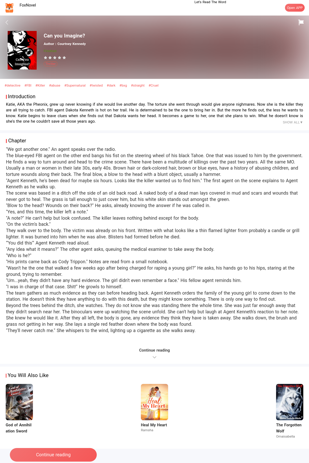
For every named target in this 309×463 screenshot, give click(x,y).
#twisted (97, 85)
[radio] (46, 57)
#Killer (40, 85)
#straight (138, 85)
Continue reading (53, 454)
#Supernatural (75, 85)
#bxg (123, 85)
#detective (13, 85)
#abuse (55, 85)
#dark (112, 85)
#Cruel (154, 85)
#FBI (28, 85)
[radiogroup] (55, 57)
